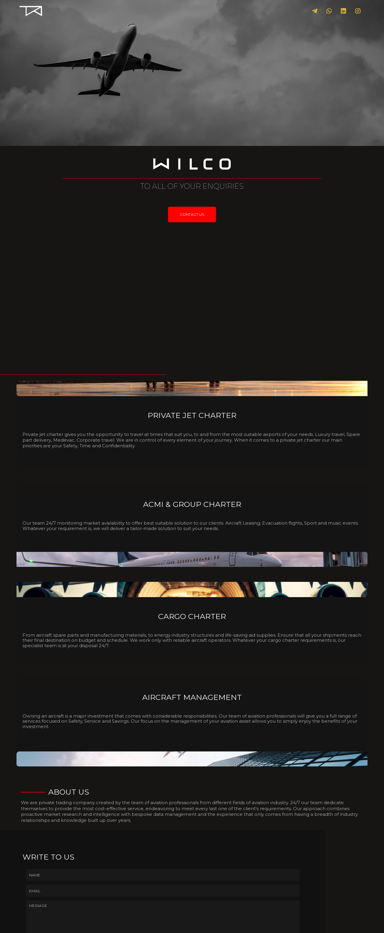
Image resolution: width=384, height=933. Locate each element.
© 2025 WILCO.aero (192, 924)
